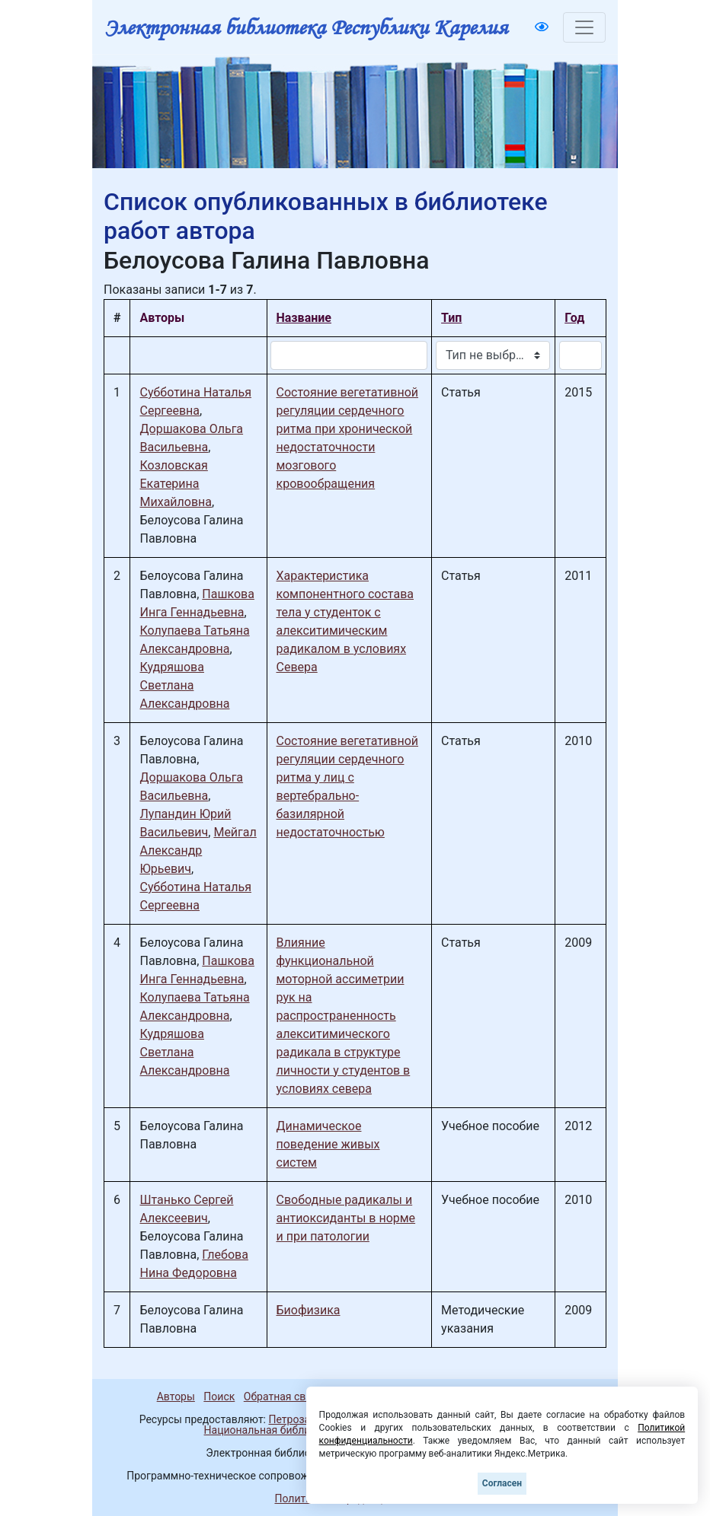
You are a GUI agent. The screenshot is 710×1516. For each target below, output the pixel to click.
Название (304, 318)
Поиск (219, 1396)
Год (574, 318)
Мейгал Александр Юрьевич (197, 850)
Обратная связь (283, 1396)
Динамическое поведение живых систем (328, 1144)
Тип (451, 318)
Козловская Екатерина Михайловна (175, 483)
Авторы (176, 1396)
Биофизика (309, 1310)
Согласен (502, 1483)
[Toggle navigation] (584, 27)
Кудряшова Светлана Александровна (184, 685)
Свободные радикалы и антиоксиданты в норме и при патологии (346, 1218)
